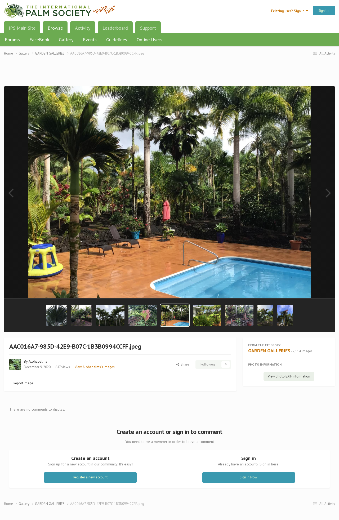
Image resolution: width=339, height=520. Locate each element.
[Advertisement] (169, 74)
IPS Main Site (22, 28)
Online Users (149, 40)
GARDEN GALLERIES (269, 351)
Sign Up (323, 10)
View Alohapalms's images (95, 367)
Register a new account (90, 477)
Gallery (66, 40)
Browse (55, 30)
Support (148, 28)
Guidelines (116, 40)
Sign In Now (248, 477)
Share (182, 364)
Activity (82, 28)
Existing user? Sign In (289, 11)
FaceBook (39, 40)
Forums (12, 40)
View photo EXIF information (289, 376)
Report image (23, 383)
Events (90, 40)
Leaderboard (115, 28)
